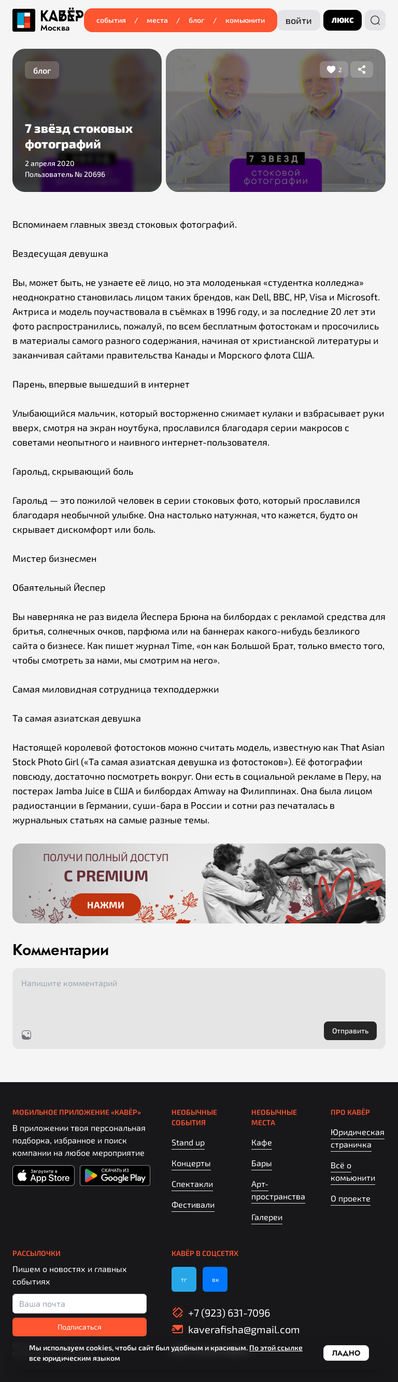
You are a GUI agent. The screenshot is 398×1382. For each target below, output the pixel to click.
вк (215, 1279)
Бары (261, 1163)
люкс (342, 20)
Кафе (261, 1142)
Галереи (266, 1217)
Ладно (346, 1353)
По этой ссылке (276, 1347)
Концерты (191, 1163)
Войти (299, 20)
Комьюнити (245, 20)
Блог (197, 20)
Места (157, 20)
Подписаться (80, 1326)
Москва (54, 28)
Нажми (105, 904)
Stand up (188, 1142)
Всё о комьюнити (353, 1171)
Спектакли (192, 1183)
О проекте (351, 1198)
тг (184, 1279)
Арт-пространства (278, 1190)
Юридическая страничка (358, 1138)
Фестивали (193, 1204)
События (111, 20)
